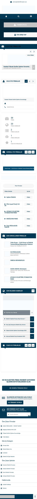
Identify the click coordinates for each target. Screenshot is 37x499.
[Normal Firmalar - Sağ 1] (33, 152)
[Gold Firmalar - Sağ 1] (33, 81)
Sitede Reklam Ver (7, 449)
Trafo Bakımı (6, 437)
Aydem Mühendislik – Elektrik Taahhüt (12, 426)
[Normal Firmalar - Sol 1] (29, 152)
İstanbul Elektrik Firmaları (9, 465)
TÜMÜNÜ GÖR (26, 81)
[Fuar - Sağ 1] (33, 345)
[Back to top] (35, 496)
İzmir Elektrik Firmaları (8, 472)
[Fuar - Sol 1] (29, 345)
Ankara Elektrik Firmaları (9, 468)
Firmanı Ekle (6, 445)
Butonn (29, 415)
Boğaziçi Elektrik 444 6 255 (9, 429)
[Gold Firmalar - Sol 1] (29, 81)
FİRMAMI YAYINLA (15, 402)
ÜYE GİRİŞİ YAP (20, 34)
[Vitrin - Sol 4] (30, 51)
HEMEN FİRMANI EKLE (18, 388)
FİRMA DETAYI (28, 198)
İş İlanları (5, 453)
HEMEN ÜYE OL (20, 24)
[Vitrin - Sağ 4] (34, 51)
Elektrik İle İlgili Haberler (9, 456)
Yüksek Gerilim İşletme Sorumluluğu (11, 433)
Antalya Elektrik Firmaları (9, 476)
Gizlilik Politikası (7, 484)
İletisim (5, 488)
